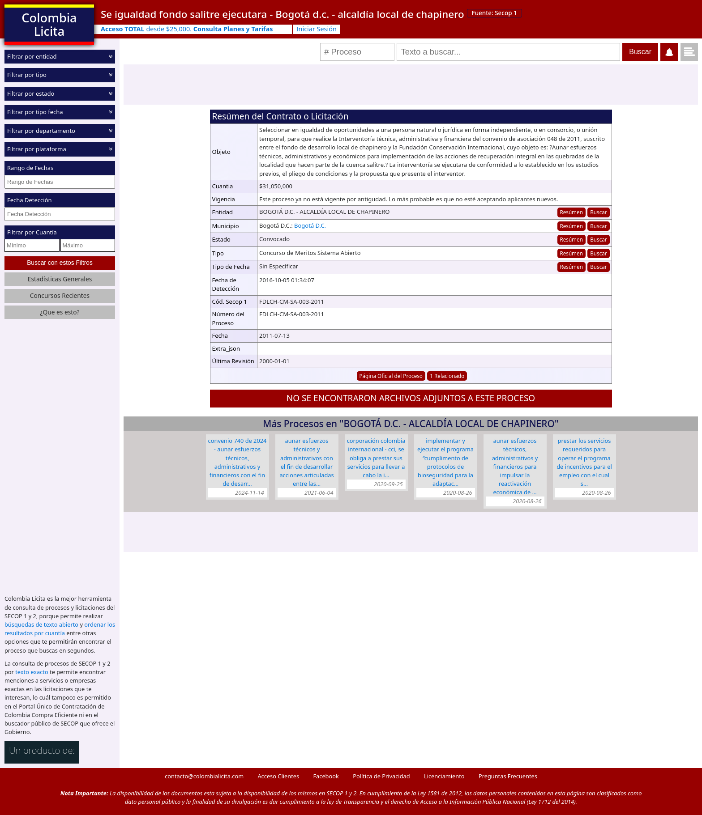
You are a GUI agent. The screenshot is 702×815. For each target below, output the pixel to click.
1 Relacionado (447, 375)
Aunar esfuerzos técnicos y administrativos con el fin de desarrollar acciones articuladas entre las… (306, 462)
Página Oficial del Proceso (391, 375)
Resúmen (571, 212)
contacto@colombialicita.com (204, 776)
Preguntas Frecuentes (508, 776)
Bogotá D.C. (310, 225)
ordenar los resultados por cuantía (59, 628)
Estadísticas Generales (60, 279)
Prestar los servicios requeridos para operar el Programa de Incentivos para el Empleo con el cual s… (584, 462)
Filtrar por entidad (32, 56)
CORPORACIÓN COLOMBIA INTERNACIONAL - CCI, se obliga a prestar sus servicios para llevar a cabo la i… (376, 458)
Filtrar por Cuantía (32, 232)
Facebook (325, 776)
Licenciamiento (444, 776)
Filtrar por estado (30, 93)
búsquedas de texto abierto (41, 624)
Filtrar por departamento (41, 131)
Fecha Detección (29, 200)
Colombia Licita (49, 24)
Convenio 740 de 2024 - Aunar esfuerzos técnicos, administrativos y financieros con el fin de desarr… (237, 462)
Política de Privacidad (381, 776)
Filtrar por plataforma (36, 149)
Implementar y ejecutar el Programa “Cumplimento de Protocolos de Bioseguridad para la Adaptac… (445, 462)
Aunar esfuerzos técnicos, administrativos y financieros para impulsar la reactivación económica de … (515, 466)
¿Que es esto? (59, 312)
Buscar (598, 212)
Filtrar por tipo (27, 75)
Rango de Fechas (30, 168)
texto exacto (31, 672)
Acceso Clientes (278, 776)
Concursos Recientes (60, 295)
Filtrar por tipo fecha (35, 112)
